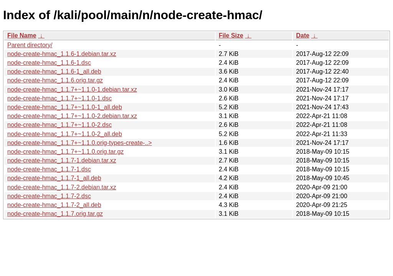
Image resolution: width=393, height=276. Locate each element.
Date (302, 35)
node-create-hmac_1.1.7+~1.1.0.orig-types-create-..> (79, 143)
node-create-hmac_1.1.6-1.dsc (49, 62)
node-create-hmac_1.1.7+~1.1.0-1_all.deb (64, 107)
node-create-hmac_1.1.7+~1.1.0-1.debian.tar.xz (72, 89)
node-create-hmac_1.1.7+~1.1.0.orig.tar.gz (65, 151)
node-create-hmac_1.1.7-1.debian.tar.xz (61, 160)
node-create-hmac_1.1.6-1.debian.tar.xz (61, 54)
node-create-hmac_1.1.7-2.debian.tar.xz (61, 187)
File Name (21, 35)
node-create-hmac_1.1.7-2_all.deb (54, 205)
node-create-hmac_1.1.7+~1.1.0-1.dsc (59, 98)
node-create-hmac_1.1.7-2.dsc (49, 196)
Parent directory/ (29, 45)
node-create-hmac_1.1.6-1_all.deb (54, 71)
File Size (231, 35)
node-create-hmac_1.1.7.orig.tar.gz (55, 213)
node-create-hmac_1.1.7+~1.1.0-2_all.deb (64, 134)
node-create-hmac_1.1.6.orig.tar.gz (55, 80)
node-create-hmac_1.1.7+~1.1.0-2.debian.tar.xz (72, 116)
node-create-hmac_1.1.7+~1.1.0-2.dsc (59, 125)
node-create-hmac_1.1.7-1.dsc (49, 169)
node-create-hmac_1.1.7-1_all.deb (54, 178)
